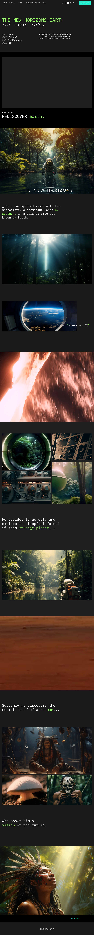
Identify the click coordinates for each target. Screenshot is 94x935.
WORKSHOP (29, 3)
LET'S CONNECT (85, 3)
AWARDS (37, 3)
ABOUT (44, 3)
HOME (5, 3)
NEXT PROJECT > (75, 918)
